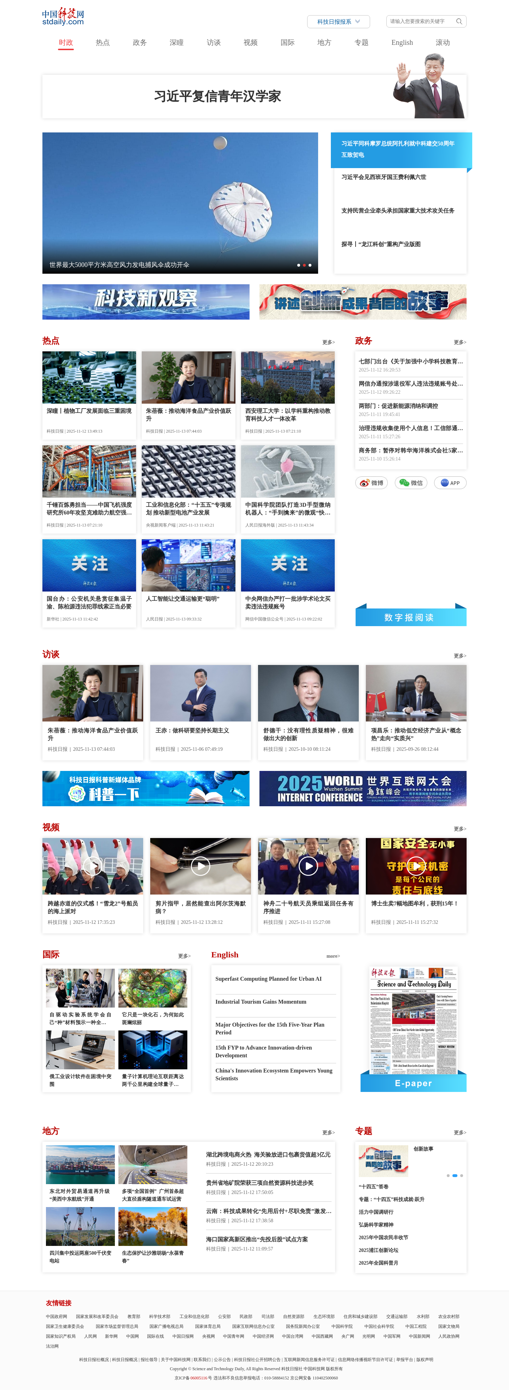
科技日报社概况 (94, 1359)
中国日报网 (183, 1336)
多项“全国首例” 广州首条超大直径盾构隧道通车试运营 (153, 1195)
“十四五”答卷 (373, 1186)
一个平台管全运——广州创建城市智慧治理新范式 (119, 264)
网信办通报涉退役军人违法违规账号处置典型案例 (411, 384)
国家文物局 (449, 1326)
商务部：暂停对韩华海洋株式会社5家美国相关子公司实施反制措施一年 (411, 451)
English (402, 42)
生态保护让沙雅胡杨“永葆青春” (153, 1257)
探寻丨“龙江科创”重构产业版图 (381, 244)
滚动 (443, 42)
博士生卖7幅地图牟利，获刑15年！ (415, 904)
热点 (103, 42)
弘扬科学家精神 (376, 1225)
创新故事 (423, 1149)
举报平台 (404, 1359)
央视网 (208, 1336)
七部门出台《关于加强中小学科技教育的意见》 (411, 362)
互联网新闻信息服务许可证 (309, 1359)
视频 (251, 42)
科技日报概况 (125, 1359)
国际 (288, 42)
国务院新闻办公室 (303, 1326)
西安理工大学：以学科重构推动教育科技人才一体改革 (287, 415)
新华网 (111, 1336)
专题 (362, 42)
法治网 (52, 1346)
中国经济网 (263, 1336)
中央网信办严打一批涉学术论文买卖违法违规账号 (287, 603)
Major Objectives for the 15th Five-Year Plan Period (270, 1028)
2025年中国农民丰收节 (383, 1237)
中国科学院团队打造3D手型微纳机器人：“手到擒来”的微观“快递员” (287, 509)
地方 (324, 42)
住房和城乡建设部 (361, 1316)
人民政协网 (449, 1336)
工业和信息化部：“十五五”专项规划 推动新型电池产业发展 (188, 509)
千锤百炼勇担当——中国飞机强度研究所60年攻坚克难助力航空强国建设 (89, 509)
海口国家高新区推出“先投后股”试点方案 (257, 1239)
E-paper (414, 1083)
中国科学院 (342, 1326)
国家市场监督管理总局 (117, 1326)
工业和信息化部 (194, 1316)
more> (333, 956)
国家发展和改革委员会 (97, 1316)
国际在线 (155, 1336)
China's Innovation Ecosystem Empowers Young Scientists (274, 1074)
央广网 (347, 1336)
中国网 (132, 1336)
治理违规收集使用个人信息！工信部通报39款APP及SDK (411, 429)
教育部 (134, 1316)
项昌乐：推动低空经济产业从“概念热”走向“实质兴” (416, 734)
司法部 (268, 1316)
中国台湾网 (292, 1336)
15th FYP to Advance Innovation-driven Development (264, 1051)
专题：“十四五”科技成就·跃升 (392, 1199)
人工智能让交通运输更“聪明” (183, 599)
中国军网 (392, 1336)
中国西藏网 (322, 1336)
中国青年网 (233, 1336)
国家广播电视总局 (166, 1326)
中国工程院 (416, 1326)
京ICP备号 (193, 1378)
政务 (140, 42)
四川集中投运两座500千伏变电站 (80, 1257)
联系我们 (202, 1359)
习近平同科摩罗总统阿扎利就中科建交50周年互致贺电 (398, 149)
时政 (66, 42)
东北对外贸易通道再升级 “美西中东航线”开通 (80, 1195)
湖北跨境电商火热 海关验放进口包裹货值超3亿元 (268, 1155)
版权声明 (424, 1359)
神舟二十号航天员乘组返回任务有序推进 (308, 907)
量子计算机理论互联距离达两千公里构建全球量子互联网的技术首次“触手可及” (153, 1081)
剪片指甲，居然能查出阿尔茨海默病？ (201, 907)
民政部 (246, 1316)
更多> (328, 342)
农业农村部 (449, 1316)
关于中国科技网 (176, 1359)
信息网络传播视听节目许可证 (365, 1359)
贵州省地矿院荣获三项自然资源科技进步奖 (260, 1183)
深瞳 (177, 42)
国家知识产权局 (61, 1336)
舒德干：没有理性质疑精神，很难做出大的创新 (308, 734)
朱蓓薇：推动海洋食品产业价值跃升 (188, 415)
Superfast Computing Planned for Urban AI (269, 979)
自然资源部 (293, 1316)
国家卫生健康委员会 (65, 1326)
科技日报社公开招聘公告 (257, 1359)
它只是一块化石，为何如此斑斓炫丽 (153, 1018)
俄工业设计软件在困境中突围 (80, 1080)
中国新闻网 (419, 1336)
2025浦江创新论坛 (378, 1250)
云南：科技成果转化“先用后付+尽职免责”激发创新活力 (269, 1212)
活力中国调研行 (376, 1212)
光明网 (368, 1336)
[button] (298, 265)
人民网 (90, 1336)
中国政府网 (56, 1316)
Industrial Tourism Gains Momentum (261, 1002)
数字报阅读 (411, 617)
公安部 (224, 1316)
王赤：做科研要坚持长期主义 (192, 730)
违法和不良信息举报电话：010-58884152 (251, 1378)
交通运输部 (397, 1316)
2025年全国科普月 (378, 1263)
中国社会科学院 (379, 1326)
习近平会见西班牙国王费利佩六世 (383, 177)
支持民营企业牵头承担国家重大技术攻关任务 (398, 211)
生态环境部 (324, 1316)
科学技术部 (159, 1316)
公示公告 (222, 1359)
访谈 (214, 42)
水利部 (423, 1316)
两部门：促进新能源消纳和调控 (398, 406)
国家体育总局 (208, 1326)
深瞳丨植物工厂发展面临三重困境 (89, 411)
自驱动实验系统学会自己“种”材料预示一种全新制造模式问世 (80, 1019)
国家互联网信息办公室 (253, 1326)
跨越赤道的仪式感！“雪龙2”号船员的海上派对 (93, 907)
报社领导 (149, 1359)
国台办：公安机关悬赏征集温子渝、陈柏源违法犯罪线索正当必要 (89, 603)
